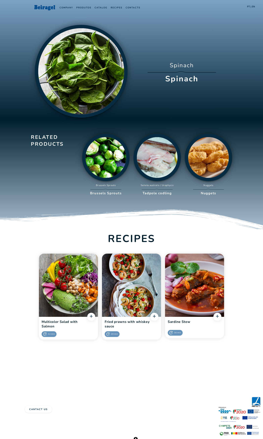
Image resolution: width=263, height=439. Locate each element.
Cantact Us (38, 409)
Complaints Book (52, 418)
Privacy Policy (33, 418)
